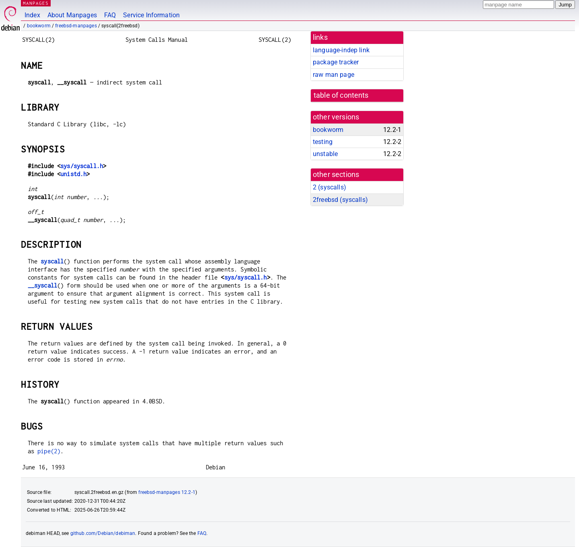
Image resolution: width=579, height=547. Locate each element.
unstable (325, 154)
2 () (329, 187)
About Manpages (72, 15)
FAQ (110, 15)
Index (32, 15)
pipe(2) (48, 451)
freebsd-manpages (75, 26)
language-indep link (341, 50)
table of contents (341, 95)
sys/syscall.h (81, 165)
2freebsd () (340, 200)
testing (323, 142)
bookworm (39, 26)
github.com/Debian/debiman (103, 533)
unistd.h (73, 174)
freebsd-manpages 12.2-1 (166, 492)
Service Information (151, 15)
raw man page (333, 74)
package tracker (336, 62)
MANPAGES (36, 3)
